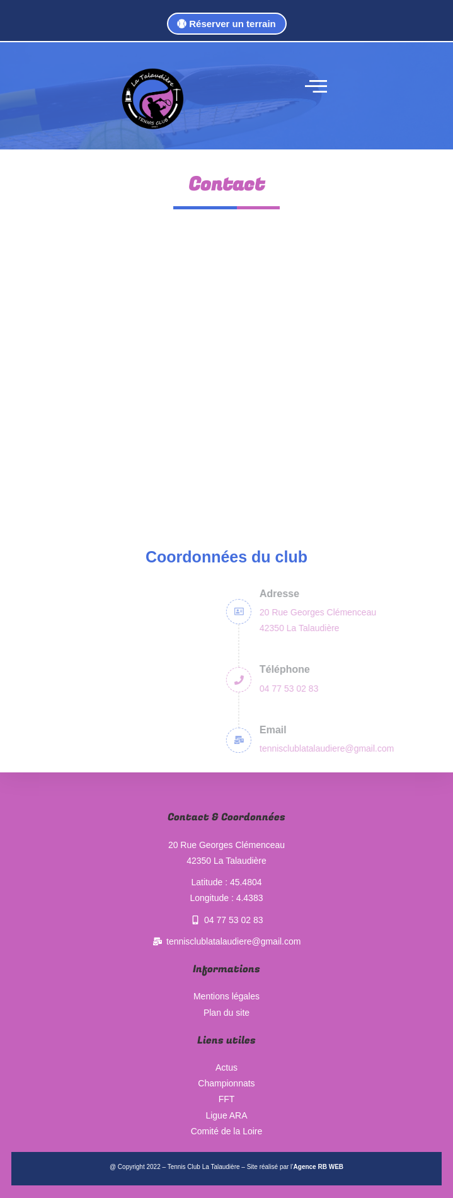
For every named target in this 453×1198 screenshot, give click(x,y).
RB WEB (330, 1166)
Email (416, 729)
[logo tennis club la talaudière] (151, 99)
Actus (226, 1067)
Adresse (423, 593)
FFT (227, 1099)
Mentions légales (226, 996)
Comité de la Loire (227, 1131)
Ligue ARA (226, 1115)
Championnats (226, 1083)
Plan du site (226, 1013)
